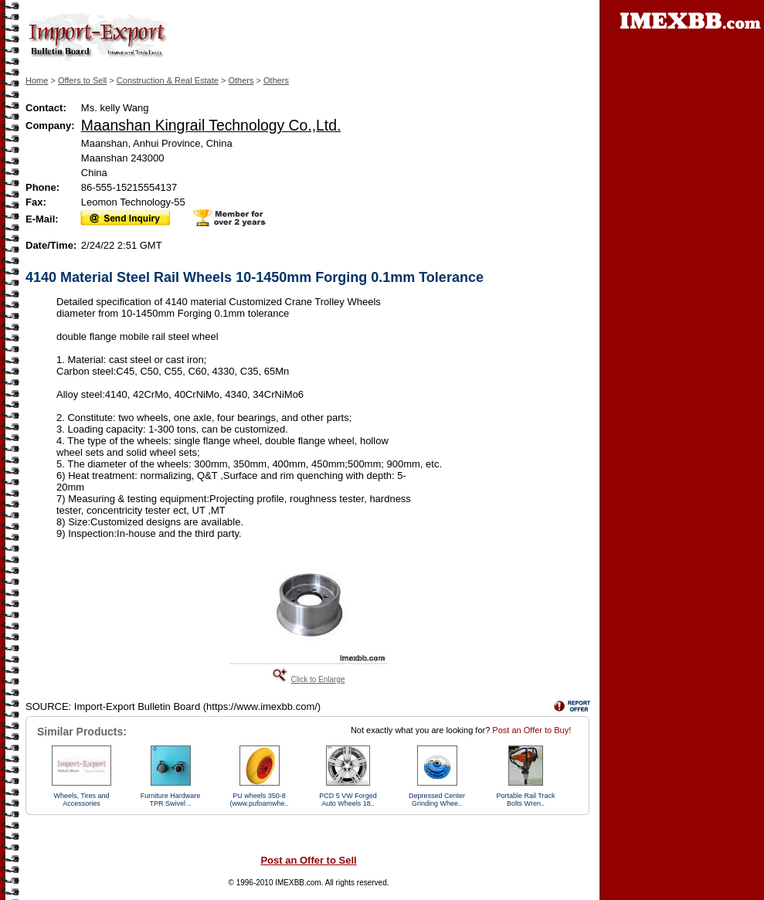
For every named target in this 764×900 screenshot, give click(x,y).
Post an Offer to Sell (308, 860)
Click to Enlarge (317, 679)
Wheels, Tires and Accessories (81, 799)
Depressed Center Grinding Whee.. (437, 799)
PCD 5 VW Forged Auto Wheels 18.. (348, 799)
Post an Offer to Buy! (531, 730)
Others (240, 80)
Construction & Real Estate (168, 80)
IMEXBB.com (298, 882)
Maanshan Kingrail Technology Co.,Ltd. (211, 125)
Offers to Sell (82, 80)
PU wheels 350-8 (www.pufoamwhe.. (258, 799)
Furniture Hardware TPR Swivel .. (171, 799)
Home (36, 80)
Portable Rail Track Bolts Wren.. (525, 799)
